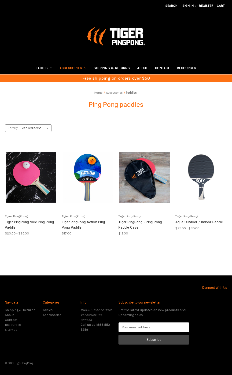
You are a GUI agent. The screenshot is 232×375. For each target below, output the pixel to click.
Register (206, 6)
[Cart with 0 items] (220, 5)
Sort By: (13, 128)
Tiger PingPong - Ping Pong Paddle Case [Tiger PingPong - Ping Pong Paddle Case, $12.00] (140, 225)
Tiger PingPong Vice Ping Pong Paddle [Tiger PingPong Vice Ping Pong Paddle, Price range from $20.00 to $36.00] (29, 225)
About (142, 68)
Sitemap (11, 330)
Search (171, 6)
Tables (44, 68)
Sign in (188, 6)
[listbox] (35, 128)
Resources (186, 68)
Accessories (72, 68)
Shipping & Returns (112, 68)
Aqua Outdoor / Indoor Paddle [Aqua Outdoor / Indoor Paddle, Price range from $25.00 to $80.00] (199, 222)
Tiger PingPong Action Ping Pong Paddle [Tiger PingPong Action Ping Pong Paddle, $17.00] (83, 225)
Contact (162, 68)
